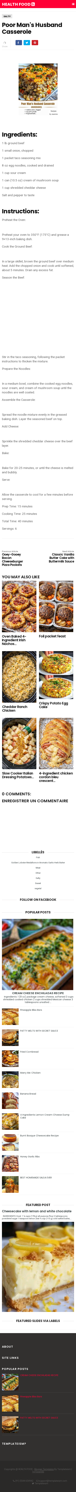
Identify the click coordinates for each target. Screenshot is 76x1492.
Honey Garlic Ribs (30, 1156)
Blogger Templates (44, 1469)
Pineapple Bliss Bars (31, 1010)
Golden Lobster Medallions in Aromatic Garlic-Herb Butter (38, 862)
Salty (7, 16)
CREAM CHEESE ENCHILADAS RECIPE (38, 993)
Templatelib (38, 1472)
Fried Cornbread (29, 1051)
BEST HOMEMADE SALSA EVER (36, 1177)
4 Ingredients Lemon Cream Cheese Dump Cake (45, 1116)
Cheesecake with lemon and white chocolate (36, 1211)
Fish (38, 857)
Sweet (38, 883)
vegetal (38, 888)
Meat (38, 868)
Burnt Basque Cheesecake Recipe (39, 1135)
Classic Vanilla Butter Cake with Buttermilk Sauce (59, 557)
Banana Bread (28, 1093)
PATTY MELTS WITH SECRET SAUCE (39, 1030)
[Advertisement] (38, 311)
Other (38, 873)
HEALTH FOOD (18, 4)
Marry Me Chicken (30, 1072)
